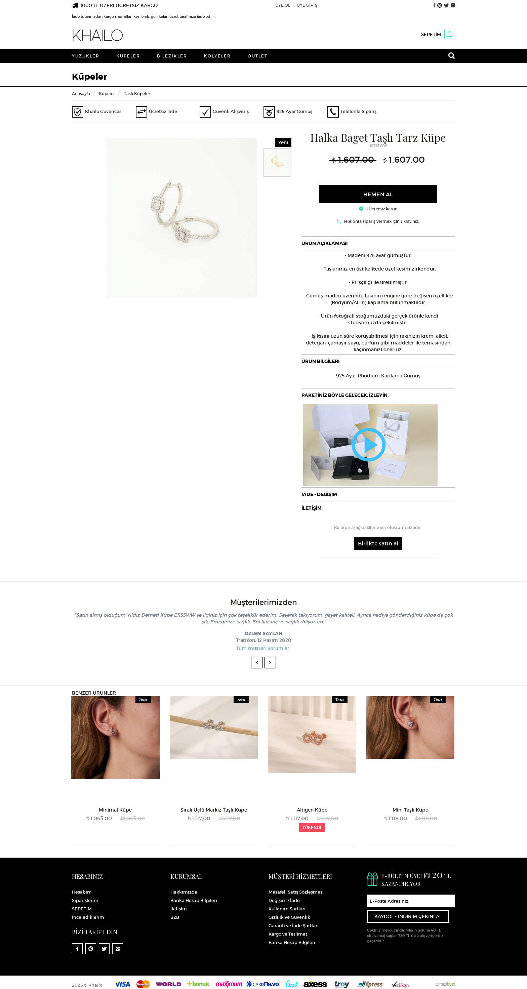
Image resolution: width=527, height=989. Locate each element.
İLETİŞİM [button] (311, 508)
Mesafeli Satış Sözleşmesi (296, 892)
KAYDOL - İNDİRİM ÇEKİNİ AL (408, 916)
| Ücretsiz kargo (378, 208)
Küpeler (128, 55)
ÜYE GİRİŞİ (308, 5)
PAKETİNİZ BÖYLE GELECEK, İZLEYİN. (345, 395)
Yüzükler (85, 55)
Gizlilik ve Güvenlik (289, 917)
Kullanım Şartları (287, 909)
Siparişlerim (85, 900)
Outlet (258, 55)
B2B (174, 917)
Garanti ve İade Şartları (294, 926)
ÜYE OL (282, 5)
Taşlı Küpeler (137, 93)
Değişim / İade (284, 900)
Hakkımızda (183, 892)
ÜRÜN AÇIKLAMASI (324, 243)
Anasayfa (81, 93)
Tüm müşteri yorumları (263, 648)
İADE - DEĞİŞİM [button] (319, 494)
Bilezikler (172, 55)
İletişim (178, 909)
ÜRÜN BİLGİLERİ (320, 361)
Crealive (445, 984)
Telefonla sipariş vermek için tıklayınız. (381, 221)
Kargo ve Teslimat (288, 934)
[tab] (378, 243)
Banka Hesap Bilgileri (193, 900)
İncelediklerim (88, 917)
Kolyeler (217, 55)
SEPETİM (431, 34)
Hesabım (82, 892)
